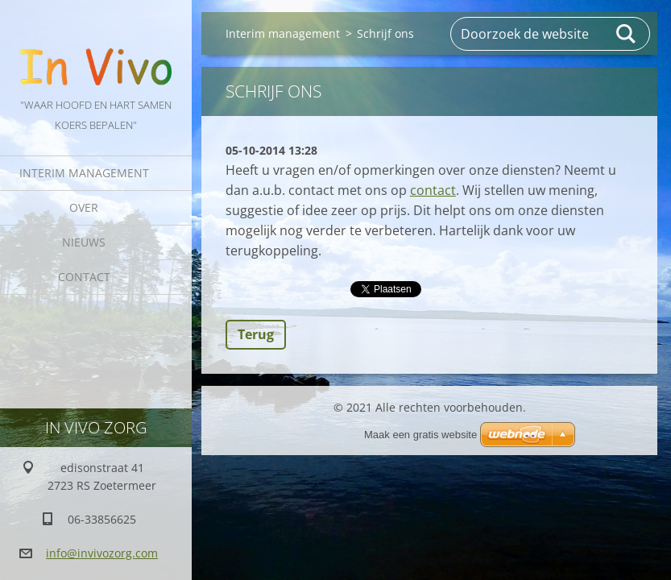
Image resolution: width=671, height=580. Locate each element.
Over (83, 207)
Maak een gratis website (420, 435)
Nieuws (84, 242)
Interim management (84, 172)
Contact (84, 276)
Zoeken (626, 34)
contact (433, 190)
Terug (256, 334)
